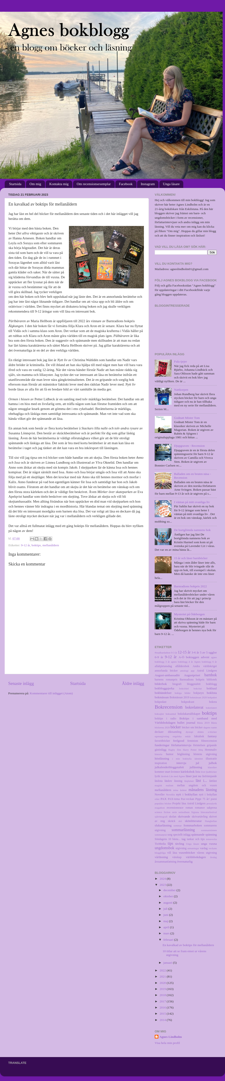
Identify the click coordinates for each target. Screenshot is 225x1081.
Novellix (170, 794)
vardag (204, 848)
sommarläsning (183, 830)
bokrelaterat (194, 707)
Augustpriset (192, 675)
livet (203, 771)
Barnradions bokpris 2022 (190, 586)
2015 (163, 1013)
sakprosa (212, 807)
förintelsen (199, 745)
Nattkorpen (181, 389)
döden (201, 731)
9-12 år (25, 545)
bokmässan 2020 (198, 697)
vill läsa (172, 852)
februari (168, 939)
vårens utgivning (207, 852)
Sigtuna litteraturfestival (204, 812)
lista (197, 771)
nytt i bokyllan (208, 794)
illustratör (211, 758)
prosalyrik (211, 803)
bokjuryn (198, 693)
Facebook (125, 184)
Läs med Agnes (177, 776)
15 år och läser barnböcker (190, 558)
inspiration (161, 763)
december (169, 890)
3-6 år (195, 652)
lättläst (213, 781)
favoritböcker (162, 740)
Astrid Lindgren (207, 670)
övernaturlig (184, 861)
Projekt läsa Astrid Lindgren (188, 803)
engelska (177, 736)
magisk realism (164, 785)
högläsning (183, 754)
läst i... (201, 781)
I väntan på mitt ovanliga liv (192, 502)
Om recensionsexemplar (94, 184)
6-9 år (159, 657)
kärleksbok (188, 771)
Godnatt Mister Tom (187, 418)
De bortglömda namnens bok (192, 530)
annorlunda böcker (166, 670)
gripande (212, 745)
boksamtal (171, 713)
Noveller (160, 794)
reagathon (160, 807)
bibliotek (212, 679)
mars (166, 933)
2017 (163, 1001)
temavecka (211, 839)
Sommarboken (193, 825)
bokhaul (212, 688)
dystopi (189, 731)
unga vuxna (209, 843)
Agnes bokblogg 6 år (205, 661)
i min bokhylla (182, 758)
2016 (163, 1007)
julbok (213, 763)
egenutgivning (162, 736)
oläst (157, 799)
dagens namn (210, 727)
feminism (192, 740)
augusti (168, 902)
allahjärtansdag (163, 666)
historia (158, 754)
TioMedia (160, 843)
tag (184, 839)
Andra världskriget (205, 666)
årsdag (213, 857)
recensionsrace (175, 807)
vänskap (177, 857)
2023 (163, 884)
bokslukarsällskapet (189, 713)
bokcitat (198, 688)
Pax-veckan (187, 799)
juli (165, 908)
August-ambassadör (167, 675)
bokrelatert (211, 707)
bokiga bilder (182, 692)
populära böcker (163, 803)
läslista (159, 781)
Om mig (35, 184)
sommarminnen (209, 830)
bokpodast (160, 701)
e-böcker (212, 731)
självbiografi (161, 816)
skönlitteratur (193, 821)
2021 (163, 976)
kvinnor (175, 771)
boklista (212, 693)
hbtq (201, 749)
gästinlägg (160, 749)
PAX (164, 799)
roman (189, 807)
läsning (178, 781)
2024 (163, 878)
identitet (199, 758)
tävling (179, 843)
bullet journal (186, 722)
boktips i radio (165, 718)
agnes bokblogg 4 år (182, 661)
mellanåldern (50, 545)
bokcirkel (184, 688)
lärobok (165, 776)
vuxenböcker (187, 852)
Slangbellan (211, 821)
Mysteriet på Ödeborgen (189, 614)
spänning (211, 834)
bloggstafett (193, 684)
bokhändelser (163, 693)
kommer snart (162, 771)
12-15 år (184, 652)
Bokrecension (169, 707)
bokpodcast (187, 701)
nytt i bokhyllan (187, 794)
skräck (171, 821)
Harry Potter (190, 749)
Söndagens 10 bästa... (167, 839)
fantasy (212, 736)
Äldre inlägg (133, 683)
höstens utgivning (205, 754)
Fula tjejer (180, 361)
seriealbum (184, 812)
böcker (175, 727)
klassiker (212, 767)
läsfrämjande (209, 776)
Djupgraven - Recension (189, 445)
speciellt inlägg (181, 834)
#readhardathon (162, 652)
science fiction (162, 812)
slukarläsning (163, 825)
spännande (198, 834)
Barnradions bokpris (192, 679)
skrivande (184, 816)
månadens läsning (203, 790)
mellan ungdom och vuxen (197, 785)
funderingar (162, 745)
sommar (177, 825)
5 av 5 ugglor (208, 652)
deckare (159, 731)
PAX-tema (174, 799)
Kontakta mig (58, 184)
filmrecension (209, 740)
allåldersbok (182, 666)
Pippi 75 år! (202, 799)
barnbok (210, 675)
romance (200, 807)
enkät (188, 736)
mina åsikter (180, 790)
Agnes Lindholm (170, 1037)
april (166, 927)
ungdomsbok (164, 848)
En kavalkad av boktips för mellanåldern (188, 945)
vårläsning (161, 857)
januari (168, 962)
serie (174, 812)
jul (197, 763)
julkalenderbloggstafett (169, 767)
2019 (163, 989)
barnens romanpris (166, 679)
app (193, 670)
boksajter (159, 713)
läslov (168, 781)
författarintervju (181, 745)
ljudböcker (211, 771)
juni (166, 915)
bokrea (213, 701)
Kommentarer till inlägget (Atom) (51, 693)
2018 (163, 995)
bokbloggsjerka (164, 688)
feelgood (178, 740)
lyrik (157, 776)
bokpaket (212, 697)
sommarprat (161, 834)
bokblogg (211, 684)
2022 (163, 970)
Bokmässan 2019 (179, 697)
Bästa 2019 (203, 722)
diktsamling (174, 731)
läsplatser (189, 780)
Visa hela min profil (167, 1043)
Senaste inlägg (21, 683)
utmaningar (193, 848)
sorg (169, 834)
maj (166, 921)
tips (170, 843)
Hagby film (174, 749)
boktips (36, 545)
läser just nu (193, 776)
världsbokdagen (196, 857)
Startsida (15, 184)
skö (180, 821)
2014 (163, 1020)
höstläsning (162, 758)
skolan (172, 816)
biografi (176, 684)
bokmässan (162, 697)
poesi (214, 799)
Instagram (148, 184)
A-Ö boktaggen (189, 657)
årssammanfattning (165, 861)
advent (205, 657)
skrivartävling (199, 816)
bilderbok (161, 684)
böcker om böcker (192, 727)
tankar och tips (196, 839)
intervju (181, 763)
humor (169, 754)
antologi (184, 670)
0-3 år (174, 652)
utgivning (181, 848)
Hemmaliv (211, 749)
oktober (168, 896)
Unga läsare (171, 184)
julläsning (196, 767)
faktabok (199, 736)
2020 (163, 983)
